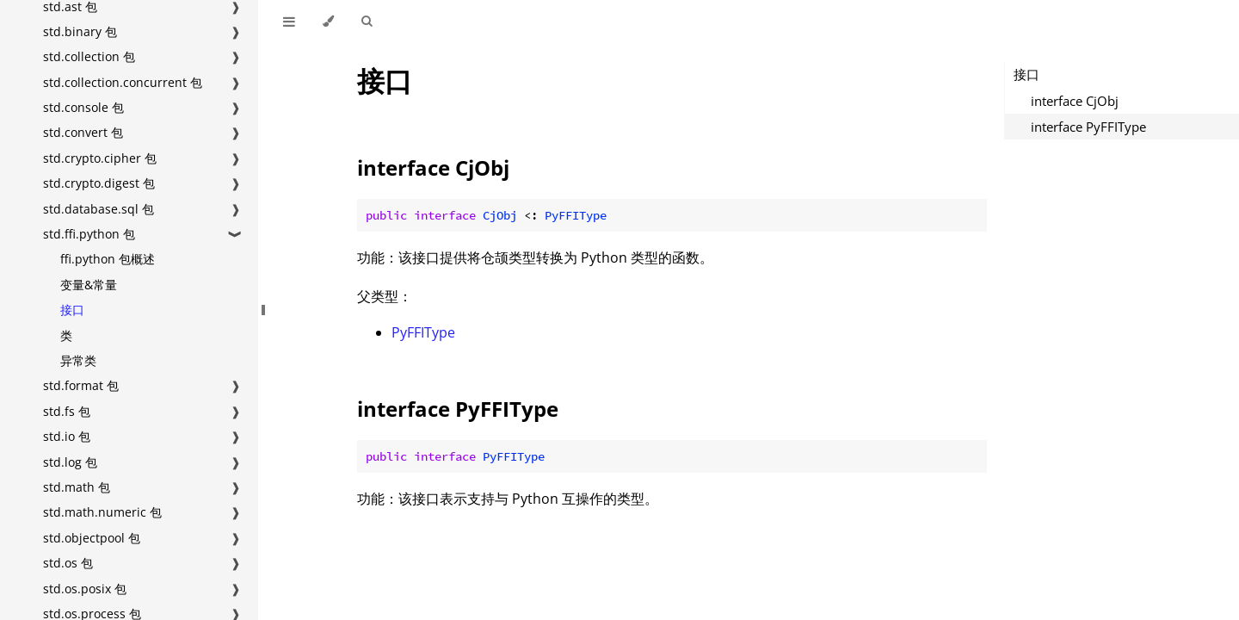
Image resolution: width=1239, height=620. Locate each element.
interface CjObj (433, 167)
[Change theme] (328, 21)
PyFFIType (423, 332)
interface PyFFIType (457, 408)
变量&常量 (88, 284)
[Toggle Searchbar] (366, 21)
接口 (72, 309)
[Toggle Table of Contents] (289, 21)
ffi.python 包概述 (107, 259)
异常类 (78, 360)
